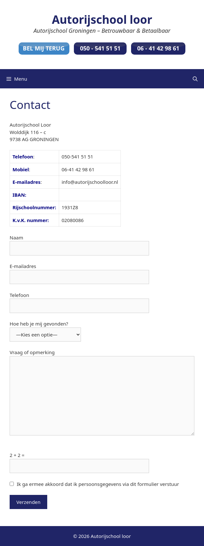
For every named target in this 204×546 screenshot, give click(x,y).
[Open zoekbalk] (195, 78)
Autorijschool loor (102, 19)
